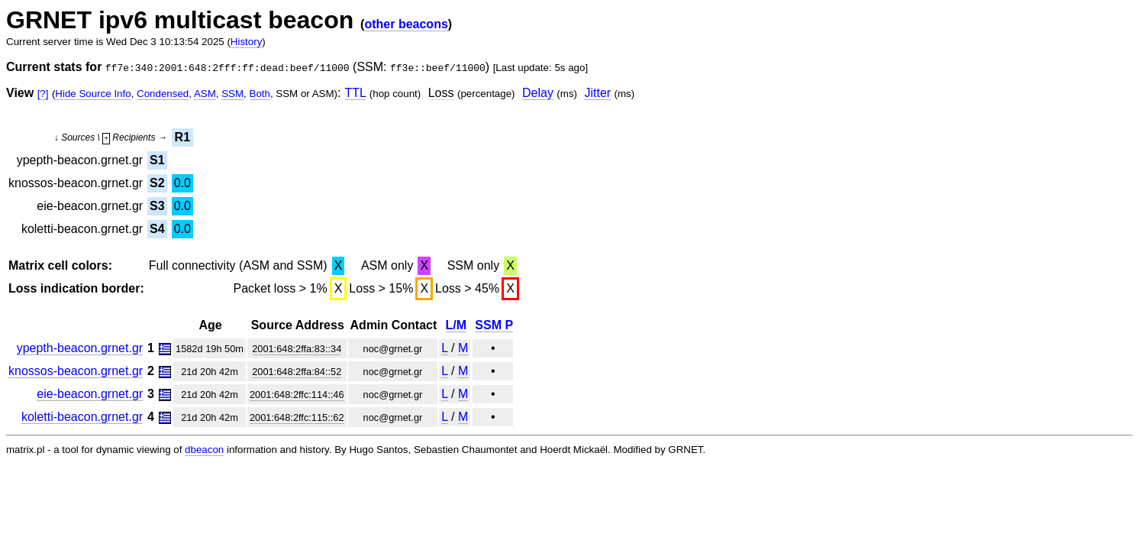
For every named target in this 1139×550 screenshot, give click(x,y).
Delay (537, 92)
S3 (157, 205)
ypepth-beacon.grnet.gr (80, 347)
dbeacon (204, 449)
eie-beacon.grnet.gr (90, 393)
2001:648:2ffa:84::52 (296, 371)
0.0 (182, 182)
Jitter (597, 92)
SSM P (494, 325)
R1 (182, 137)
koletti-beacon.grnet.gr (82, 416)
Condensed (163, 93)
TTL (355, 92)
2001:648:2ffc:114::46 (297, 394)
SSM (232, 93)
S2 (157, 182)
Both (260, 93)
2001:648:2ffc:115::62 (297, 417)
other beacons (405, 24)
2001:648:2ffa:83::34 (296, 348)
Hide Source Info (93, 93)
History (246, 41)
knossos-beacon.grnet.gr (75, 370)
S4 (157, 228)
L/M (456, 325)
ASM (205, 93)
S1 (157, 160)
